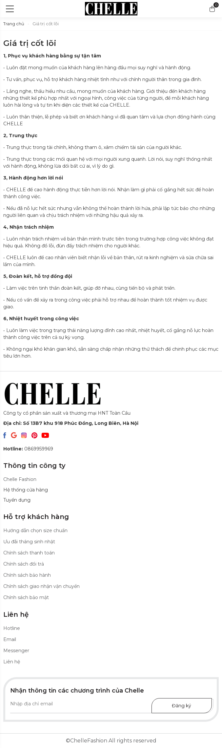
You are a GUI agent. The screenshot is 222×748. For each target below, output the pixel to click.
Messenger (16, 651)
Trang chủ (13, 23)
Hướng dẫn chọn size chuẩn (35, 530)
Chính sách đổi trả (23, 564)
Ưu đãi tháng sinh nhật (29, 542)
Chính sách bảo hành (27, 575)
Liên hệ (11, 662)
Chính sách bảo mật (26, 597)
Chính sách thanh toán (29, 553)
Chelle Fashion (19, 479)
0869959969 (28, 449)
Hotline (11, 628)
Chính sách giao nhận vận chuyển (41, 586)
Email (9, 639)
